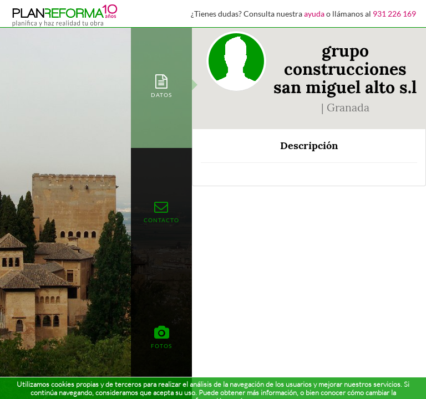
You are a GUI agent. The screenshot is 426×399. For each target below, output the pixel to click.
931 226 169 (394, 13)
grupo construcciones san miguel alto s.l (345, 69)
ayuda (314, 13)
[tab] (161, 85)
